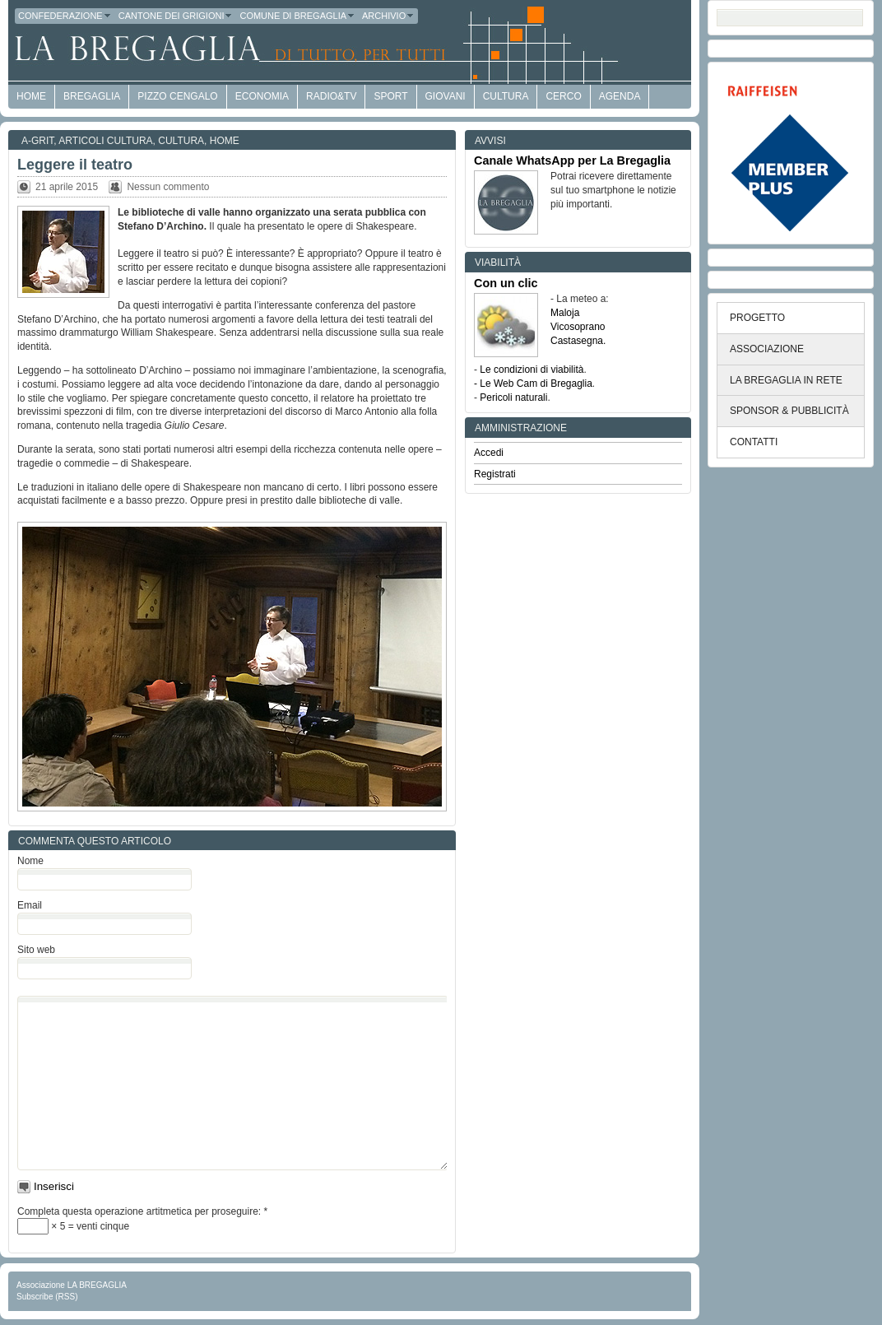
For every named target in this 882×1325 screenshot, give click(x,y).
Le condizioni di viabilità (531, 369)
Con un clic (506, 283)
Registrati (495, 474)
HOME (31, 96)
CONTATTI (754, 442)
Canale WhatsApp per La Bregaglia (572, 160)
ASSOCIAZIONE (767, 349)
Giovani (445, 96)
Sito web (36, 949)
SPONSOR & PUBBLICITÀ (789, 410)
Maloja (564, 312)
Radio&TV (331, 96)
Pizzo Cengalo (177, 96)
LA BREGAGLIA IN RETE (786, 380)
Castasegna (576, 340)
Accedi (489, 452)
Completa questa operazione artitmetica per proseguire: (142, 1211)
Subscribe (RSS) (46, 1296)
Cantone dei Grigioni (176, 16)
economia (262, 96)
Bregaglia (91, 96)
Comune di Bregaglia (297, 16)
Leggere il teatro (74, 164)
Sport (390, 96)
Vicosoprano (578, 326)
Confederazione (65, 16)
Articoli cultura (105, 140)
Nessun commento (168, 187)
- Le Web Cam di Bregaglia (533, 383)
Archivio (388, 16)
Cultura (506, 96)
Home (224, 140)
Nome (30, 861)
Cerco (563, 96)
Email (29, 905)
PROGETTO (757, 317)
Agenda (620, 96)
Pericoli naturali (513, 397)
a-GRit (37, 140)
